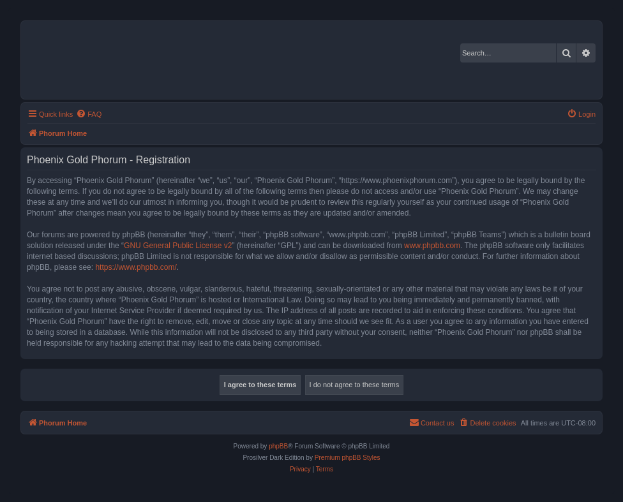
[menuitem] (88, 114)
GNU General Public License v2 (178, 245)
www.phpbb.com (432, 245)
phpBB (278, 446)
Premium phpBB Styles (347, 457)
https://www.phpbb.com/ (135, 267)
